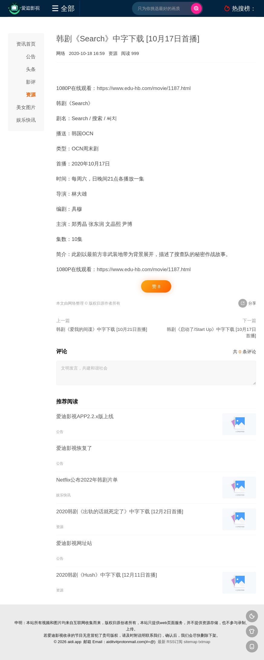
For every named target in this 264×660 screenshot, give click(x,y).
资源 (31, 94)
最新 (162, 641)
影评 (31, 82)
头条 (31, 69)
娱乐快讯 (26, 120)
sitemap (191, 641)
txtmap (204, 641)
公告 (31, 56)
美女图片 (26, 107)
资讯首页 (26, 43)
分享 (247, 303)
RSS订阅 (175, 641)
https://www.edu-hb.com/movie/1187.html (144, 88)
